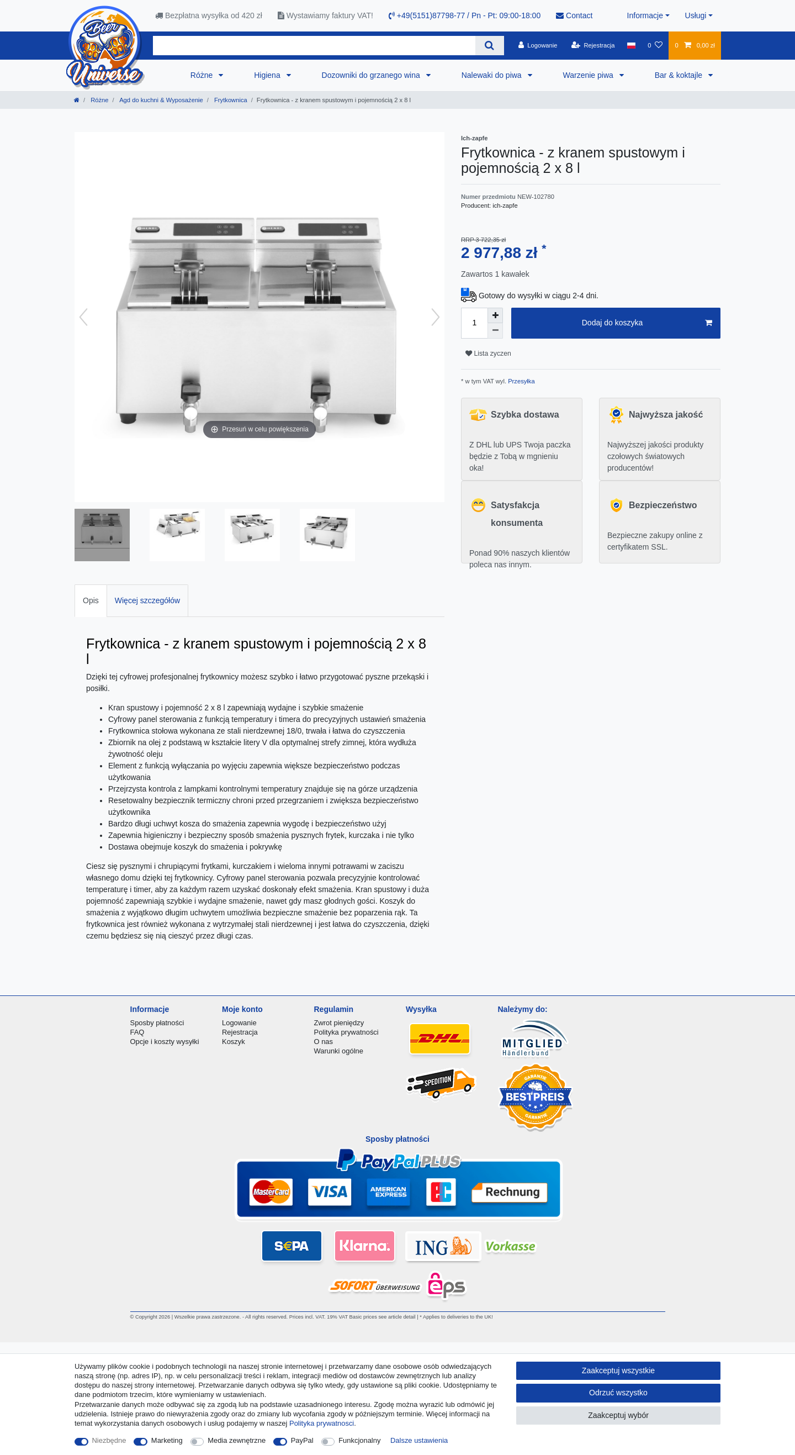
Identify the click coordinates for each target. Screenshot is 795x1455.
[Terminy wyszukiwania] (314, 45)
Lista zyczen (488, 353)
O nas (323, 1041)
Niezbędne (109, 1440)
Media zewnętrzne (237, 1440)
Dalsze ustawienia (419, 1440)
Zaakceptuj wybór (618, 1415)
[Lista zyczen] (655, 45)
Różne (202, 75)
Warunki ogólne (338, 1051)
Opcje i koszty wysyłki (164, 1041)
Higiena (268, 75)
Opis (91, 600)
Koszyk (233, 1041)
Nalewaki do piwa (493, 75)
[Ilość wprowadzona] (474, 323)
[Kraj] (631, 45)
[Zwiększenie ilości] (495, 315)
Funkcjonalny (359, 1440)
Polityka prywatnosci (321, 1423)
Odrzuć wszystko (618, 1392)
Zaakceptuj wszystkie (618, 1370)
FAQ (137, 1032)
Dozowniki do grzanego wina (372, 75)
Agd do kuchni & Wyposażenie (160, 100)
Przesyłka (520, 381)
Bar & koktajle (679, 75)
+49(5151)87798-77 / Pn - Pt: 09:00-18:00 (464, 15)
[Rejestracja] (593, 45)
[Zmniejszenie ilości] (495, 331)
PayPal (302, 1440)
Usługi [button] (696, 15)
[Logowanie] (538, 45)
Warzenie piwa (589, 75)
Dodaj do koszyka (647, 323)
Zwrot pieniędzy (339, 1023)
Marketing (167, 1440)
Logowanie (239, 1023)
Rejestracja (240, 1032)
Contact (574, 15)
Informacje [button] (645, 15)
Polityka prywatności (346, 1032)
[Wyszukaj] (489, 45)
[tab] (91, 600)
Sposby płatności (157, 1023)
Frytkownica (230, 100)
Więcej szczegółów (147, 600)
